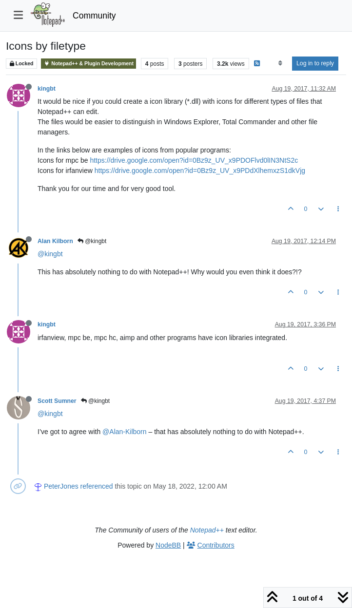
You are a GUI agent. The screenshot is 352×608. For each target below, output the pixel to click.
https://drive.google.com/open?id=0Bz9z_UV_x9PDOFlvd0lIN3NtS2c (194, 160)
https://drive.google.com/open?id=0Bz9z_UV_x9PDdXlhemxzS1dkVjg (200, 170)
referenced (96, 486)
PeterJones (61, 486)
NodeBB (168, 545)
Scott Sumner (57, 401)
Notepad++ (207, 530)
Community (94, 15)
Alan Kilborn (55, 241)
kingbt (47, 88)
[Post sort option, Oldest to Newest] (280, 63)
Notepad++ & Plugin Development (88, 63)
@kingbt (92, 241)
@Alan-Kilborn (124, 432)
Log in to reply (315, 63)
